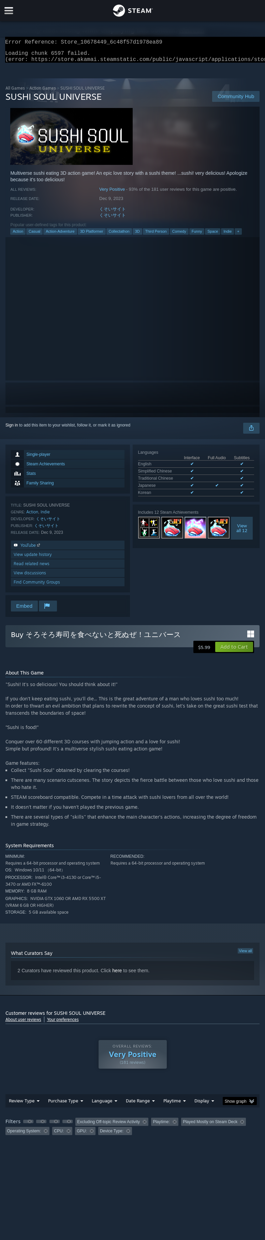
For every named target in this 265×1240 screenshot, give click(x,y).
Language (102, 1104)
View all (245, 955)
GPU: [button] (82, 1135)
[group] (132, 1130)
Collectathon (119, 235)
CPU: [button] (59, 1135)
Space (212, 235)
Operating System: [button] (24, 1135)
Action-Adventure (60, 235)
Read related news (31, 567)
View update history (33, 558)
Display (201, 1104)
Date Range (138, 1104)
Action (18, 235)
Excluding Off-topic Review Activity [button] (108, 1125)
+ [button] (238, 235)
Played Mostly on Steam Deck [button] (210, 1125)
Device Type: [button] (111, 1135)
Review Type (21, 1104)
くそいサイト (112, 213)
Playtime (172, 1104)
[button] (234, 651)
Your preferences (63, 1023)
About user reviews (23, 1023)
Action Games (42, 92)
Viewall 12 (241, 532)
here (117, 974)
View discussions (30, 576)
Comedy (179, 235)
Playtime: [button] (161, 1125)
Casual (34, 235)
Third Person (156, 235)
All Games (15, 92)
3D (137, 235)
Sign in (11, 429)
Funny (197, 235)
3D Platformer (91, 235)
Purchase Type (63, 1104)
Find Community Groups (37, 586)
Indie (227, 235)
